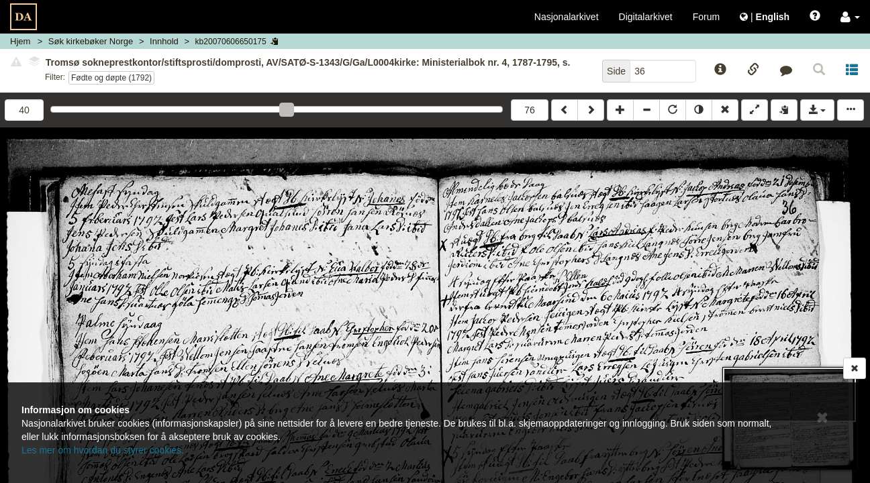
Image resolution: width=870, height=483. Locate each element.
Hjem (20, 41)
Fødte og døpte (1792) (111, 78)
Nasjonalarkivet (566, 16)
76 (529, 110)
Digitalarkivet (646, 16)
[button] (850, 17)
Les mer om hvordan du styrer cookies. (102, 450)
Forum (706, 16)
